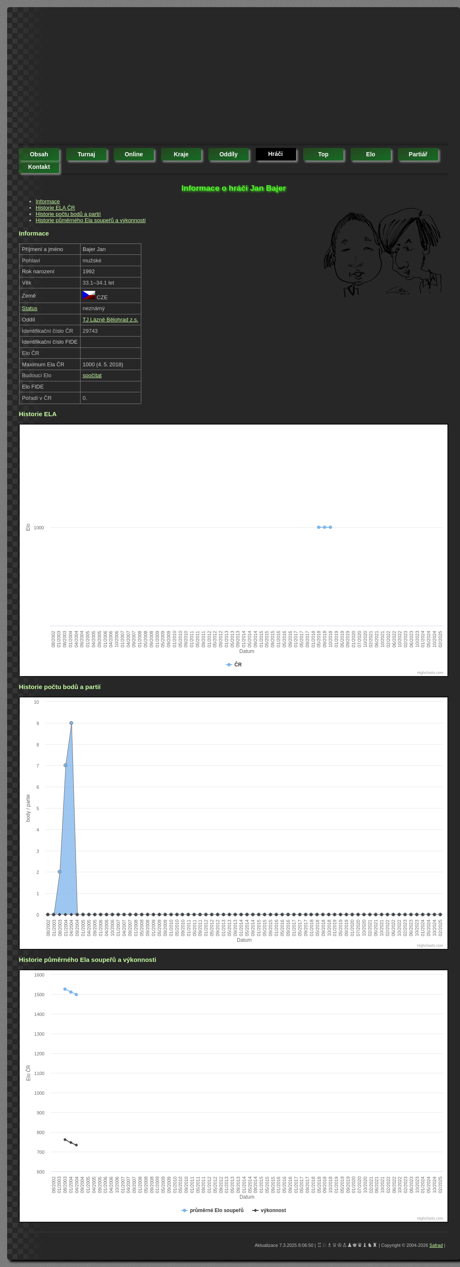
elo (370, 154)
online (134, 154)
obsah (39, 154)
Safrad (436, 1245)
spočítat (92, 375)
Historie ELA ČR (55, 208)
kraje (181, 154)
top (323, 154)
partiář (418, 154)
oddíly (228, 154)
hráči (275, 153)
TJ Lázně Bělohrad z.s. (110, 319)
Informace (48, 201)
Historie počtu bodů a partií (68, 214)
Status (29, 308)
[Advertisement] (149, 77)
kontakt (39, 166)
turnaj (86, 154)
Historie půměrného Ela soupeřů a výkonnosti (91, 220)
